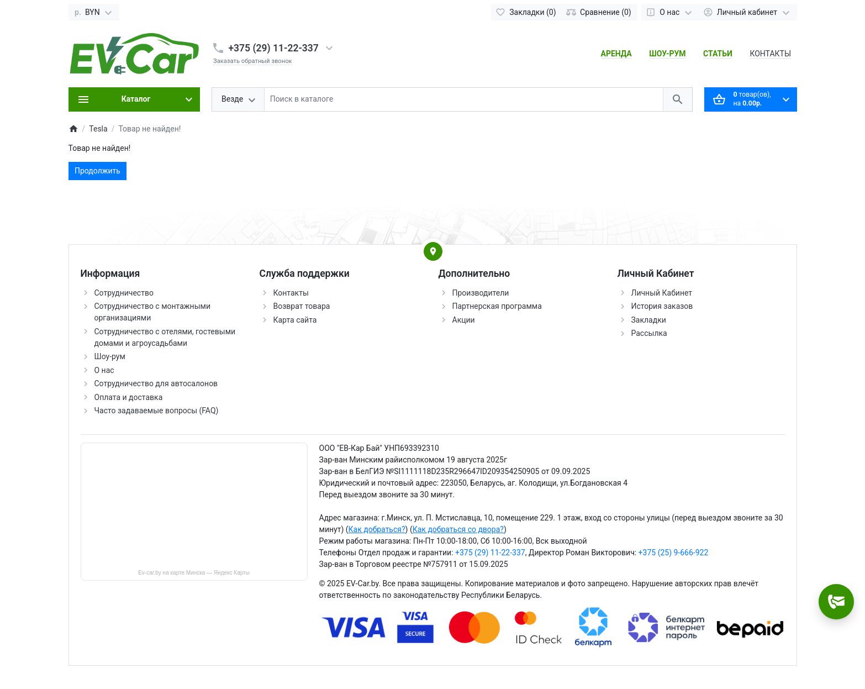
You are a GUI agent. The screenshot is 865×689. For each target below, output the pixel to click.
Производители (480, 292)
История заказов (662, 306)
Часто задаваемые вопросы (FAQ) (156, 410)
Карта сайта (295, 319)
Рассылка (649, 333)
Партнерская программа (497, 306)
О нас (104, 370)
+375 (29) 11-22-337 (274, 48)
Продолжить (97, 170)
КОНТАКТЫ (770, 53)
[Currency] (94, 12)
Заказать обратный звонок (252, 61)
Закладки (648, 319)
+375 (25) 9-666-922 (674, 552)
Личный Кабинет (662, 292)
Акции (463, 319)
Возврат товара (301, 306)
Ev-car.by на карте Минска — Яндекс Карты (194, 573)
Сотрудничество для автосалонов (156, 383)
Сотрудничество (124, 292)
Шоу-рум (109, 356)
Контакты (291, 292)
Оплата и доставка (128, 397)
